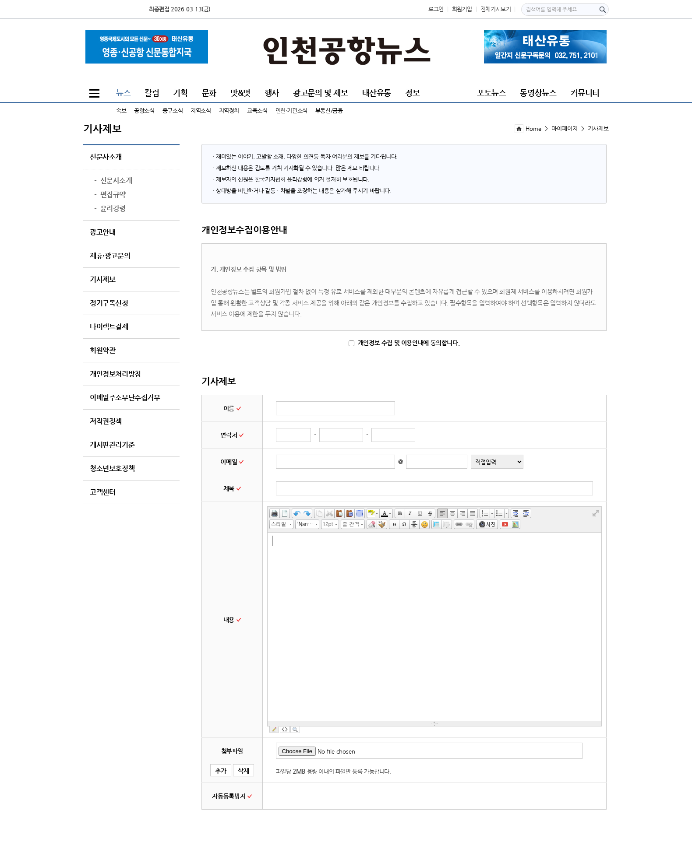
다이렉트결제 (109, 327)
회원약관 (102, 350)
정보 (412, 92)
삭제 (243, 770)
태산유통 (376, 92)
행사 (272, 92)
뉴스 (123, 92)
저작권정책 (106, 421)
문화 (209, 92)
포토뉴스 (491, 92)
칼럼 (152, 92)
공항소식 (144, 110)
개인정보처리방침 (115, 374)
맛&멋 (240, 92)
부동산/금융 (329, 110)
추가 (220, 770)
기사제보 (102, 280)
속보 (121, 110)
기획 (180, 92)
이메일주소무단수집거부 (125, 398)
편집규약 (110, 195)
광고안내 (102, 232)
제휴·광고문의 (110, 256)
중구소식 (172, 110)
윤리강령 (110, 209)
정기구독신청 (109, 303)
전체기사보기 (495, 9)
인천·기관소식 (291, 110)
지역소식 (201, 110)
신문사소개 (106, 157)
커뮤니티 (585, 92)
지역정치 (229, 110)
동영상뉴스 (538, 92)
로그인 (436, 9)
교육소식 (257, 110)
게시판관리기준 (112, 445)
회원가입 (462, 9)
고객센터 (102, 492)
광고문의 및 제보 (320, 92)
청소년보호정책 (112, 469)
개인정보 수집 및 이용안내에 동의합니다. (404, 342)
